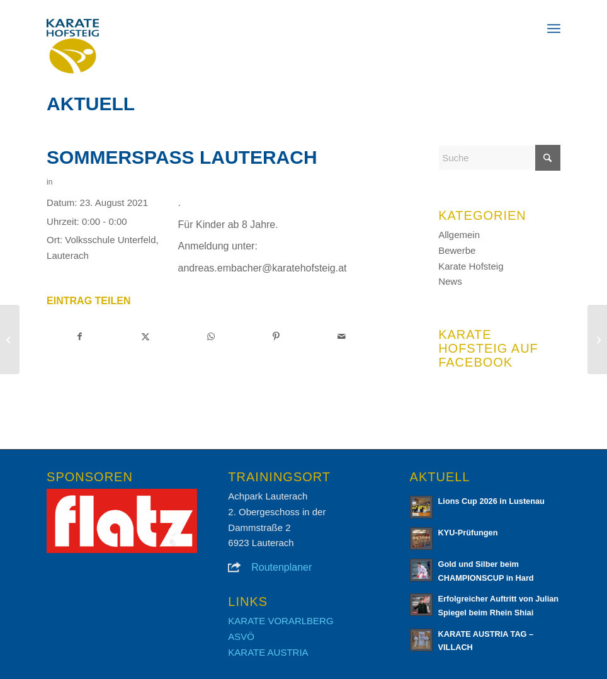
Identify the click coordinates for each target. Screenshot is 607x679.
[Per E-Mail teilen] (341, 336)
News (450, 281)
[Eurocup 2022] (597, 339)
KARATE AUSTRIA (268, 652)
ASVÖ (241, 636)
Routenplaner (281, 567)
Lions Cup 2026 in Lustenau (491, 501)
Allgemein (459, 234)
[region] (122, 521)
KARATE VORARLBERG (280, 620)
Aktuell (91, 103)
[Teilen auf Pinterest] (276, 336)
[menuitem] (553, 28)
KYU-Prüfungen (468, 532)
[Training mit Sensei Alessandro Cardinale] (10, 339)
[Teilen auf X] (145, 336)
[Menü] (553, 28)
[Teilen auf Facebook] (80, 336)
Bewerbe (456, 250)
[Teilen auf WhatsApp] (211, 336)
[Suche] (499, 158)
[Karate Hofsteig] (73, 47)
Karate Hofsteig (470, 266)
